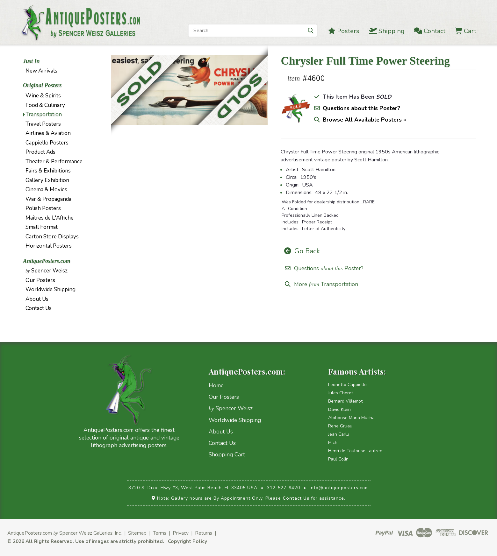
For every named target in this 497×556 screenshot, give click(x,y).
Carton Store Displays (52, 236)
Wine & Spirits (43, 95)
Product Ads (40, 152)
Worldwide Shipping (50, 289)
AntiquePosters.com (46, 261)
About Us (36, 299)
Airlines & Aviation (48, 133)
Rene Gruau (340, 426)
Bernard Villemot (345, 401)
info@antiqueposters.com (339, 488)
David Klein (339, 409)
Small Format (41, 227)
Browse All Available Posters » (364, 119)
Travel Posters (43, 124)
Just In (31, 61)
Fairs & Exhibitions (48, 170)
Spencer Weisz (46, 270)
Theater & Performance (54, 161)
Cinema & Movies (46, 189)
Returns (203, 533)
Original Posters (42, 85)
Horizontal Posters (48, 246)
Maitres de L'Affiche (49, 218)
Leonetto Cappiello (347, 385)
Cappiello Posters (46, 142)
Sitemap (137, 533)
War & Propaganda (48, 199)
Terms (159, 533)
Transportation (43, 114)
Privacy (181, 533)
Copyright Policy (187, 541)
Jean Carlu (338, 434)
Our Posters (40, 280)
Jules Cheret (340, 393)
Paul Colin (338, 459)
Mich (332, 443)
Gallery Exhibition (47, 180)
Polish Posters (43, 208)
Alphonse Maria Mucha (351, 418)
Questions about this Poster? (361, 108)
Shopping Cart (227, 454)
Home (216, 385)
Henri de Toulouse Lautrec (355, 451)
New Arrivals (41, 70)
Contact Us (38, 308)
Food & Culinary (45, 105)
